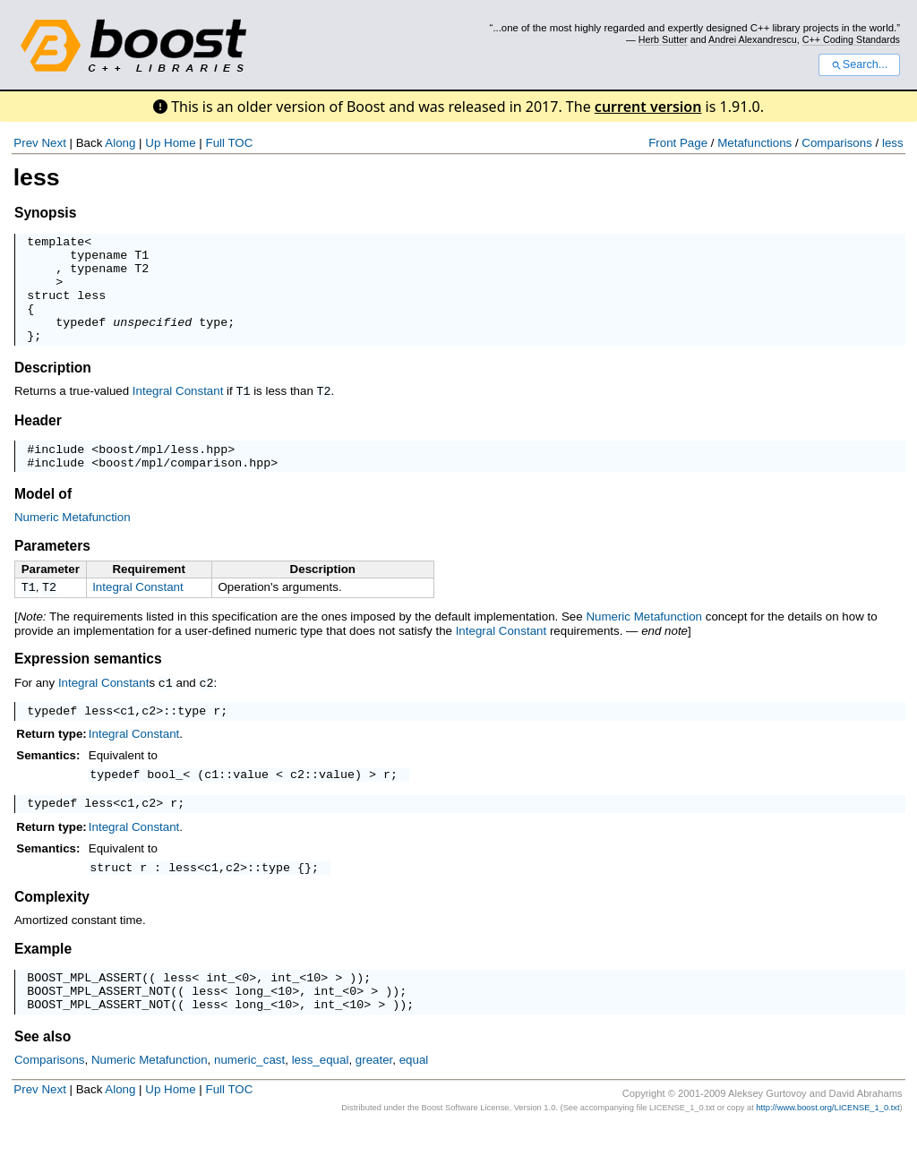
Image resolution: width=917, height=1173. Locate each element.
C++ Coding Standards (851, 39)
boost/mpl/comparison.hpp (184, 488)
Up (152, 143)
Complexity (52, 934)
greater (374, 1105)
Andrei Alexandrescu (752, 39)
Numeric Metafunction (72, 543)
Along (120, 143)
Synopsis (45, 212)
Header (38, 441)
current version (648, 106)
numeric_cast (249, 1105)
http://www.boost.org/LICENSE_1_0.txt (827, 1153)
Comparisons (836, 143)
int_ (220, 1017)
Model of (43, 519)
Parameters (52, 571)
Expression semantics (88, 686)
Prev (25, 143)
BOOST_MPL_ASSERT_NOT (98, 1033)
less (893, 143)
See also (42, 1082)
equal (414, 1105)
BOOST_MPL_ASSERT (84, 1017)
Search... (859, 64)
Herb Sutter (663, 39)
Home (180, 143)
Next (53, 143)
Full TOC (229, 143)
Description (52, 389)
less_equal (320, 1105)
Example (43, 986)
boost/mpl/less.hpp (163, 472)
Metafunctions (754, 143)
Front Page (677, 143)
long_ (252, 1033)
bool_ (165, 806)
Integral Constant (178, 412)
